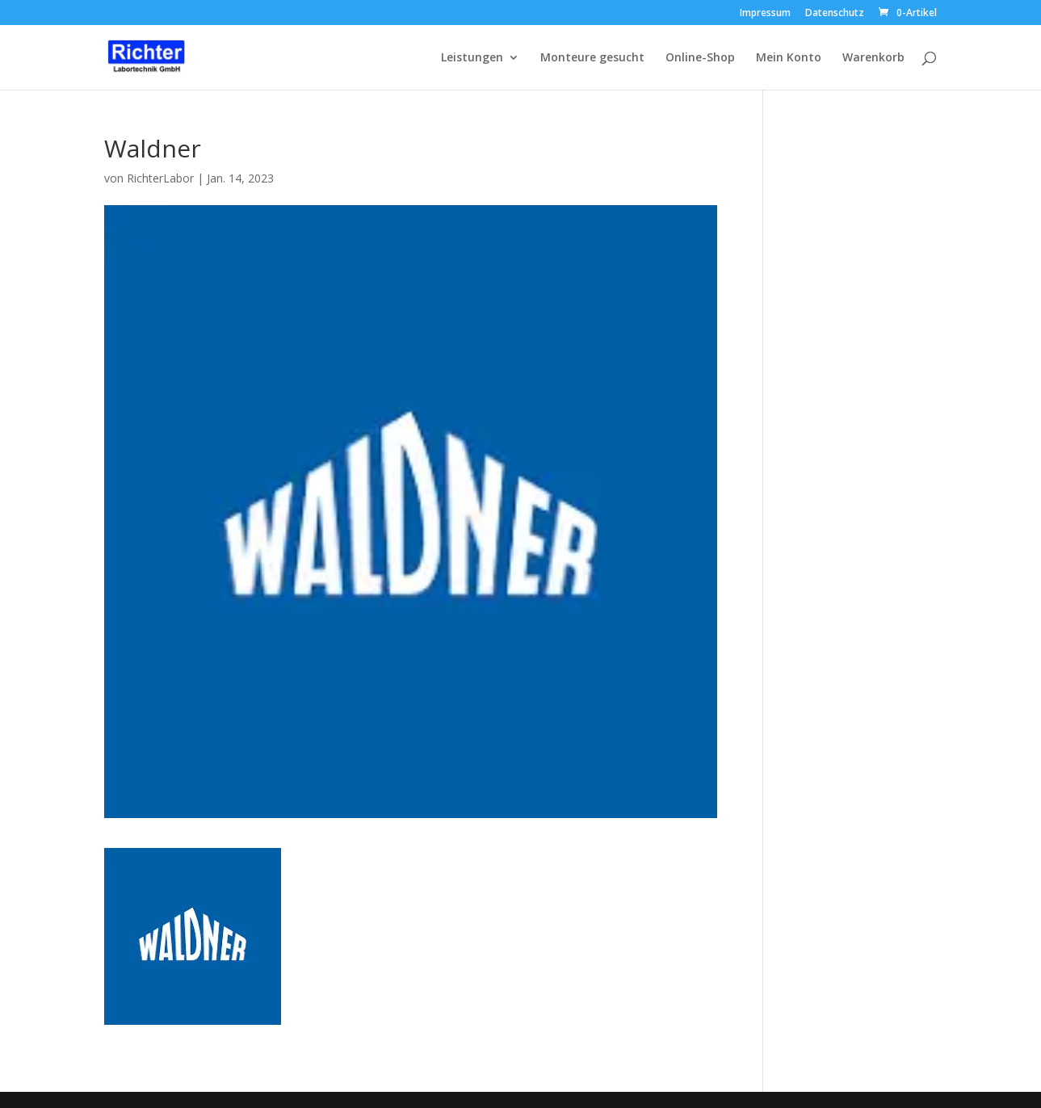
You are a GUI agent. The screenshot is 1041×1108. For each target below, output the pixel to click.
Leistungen (472, 58)
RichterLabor (160, 178)
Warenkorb (873, 58)
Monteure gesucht (592, 58)
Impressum (765, 13)
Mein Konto (788, 58)
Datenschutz (834, 13)
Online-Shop (700, 58)
